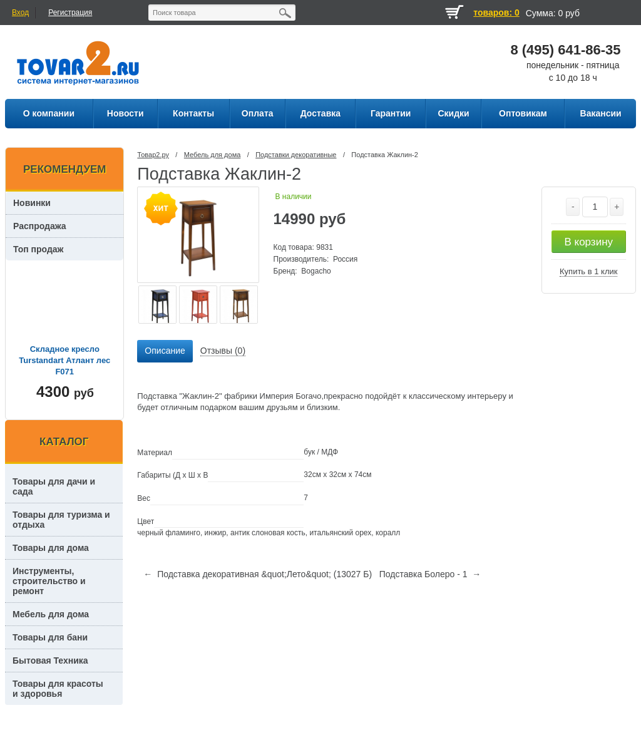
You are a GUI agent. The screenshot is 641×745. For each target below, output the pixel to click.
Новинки (32, 203)
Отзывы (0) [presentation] (222, 351)
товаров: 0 (496, 13)
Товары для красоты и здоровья (58, 689)
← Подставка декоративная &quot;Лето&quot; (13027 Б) (257, 574)
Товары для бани (50, 637)
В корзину (588, 242)
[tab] (164, 351)
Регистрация (70, 12)
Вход (20, 12)
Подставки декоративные (295, 154)
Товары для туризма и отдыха (61, 520)
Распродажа (39, 226)
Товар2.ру (153, 154)
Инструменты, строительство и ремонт (49, 581)
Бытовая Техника (50, 660)
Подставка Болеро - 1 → (430, 574)
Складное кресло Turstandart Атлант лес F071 (64, 360)
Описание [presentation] (165, 351)
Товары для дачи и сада (54, 486)
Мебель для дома (212, 154)
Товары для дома (51, 548)
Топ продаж (38, 249)
